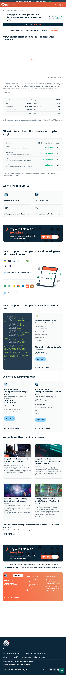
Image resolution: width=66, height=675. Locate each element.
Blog (25, 670)
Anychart (61, 77)
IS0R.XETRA (9, 152)
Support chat (8, 670)
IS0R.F (8, 147)
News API (46, 30)
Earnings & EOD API (33, 30)
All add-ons (9, 294)
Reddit (18, 670)
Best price (55, 30)
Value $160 (18, 578)
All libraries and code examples (16, 273)
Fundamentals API (18, 30)
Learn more (48, 1)
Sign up (61, 5)
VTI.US (8, 158)
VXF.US (8, 164)
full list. (52, 592)
